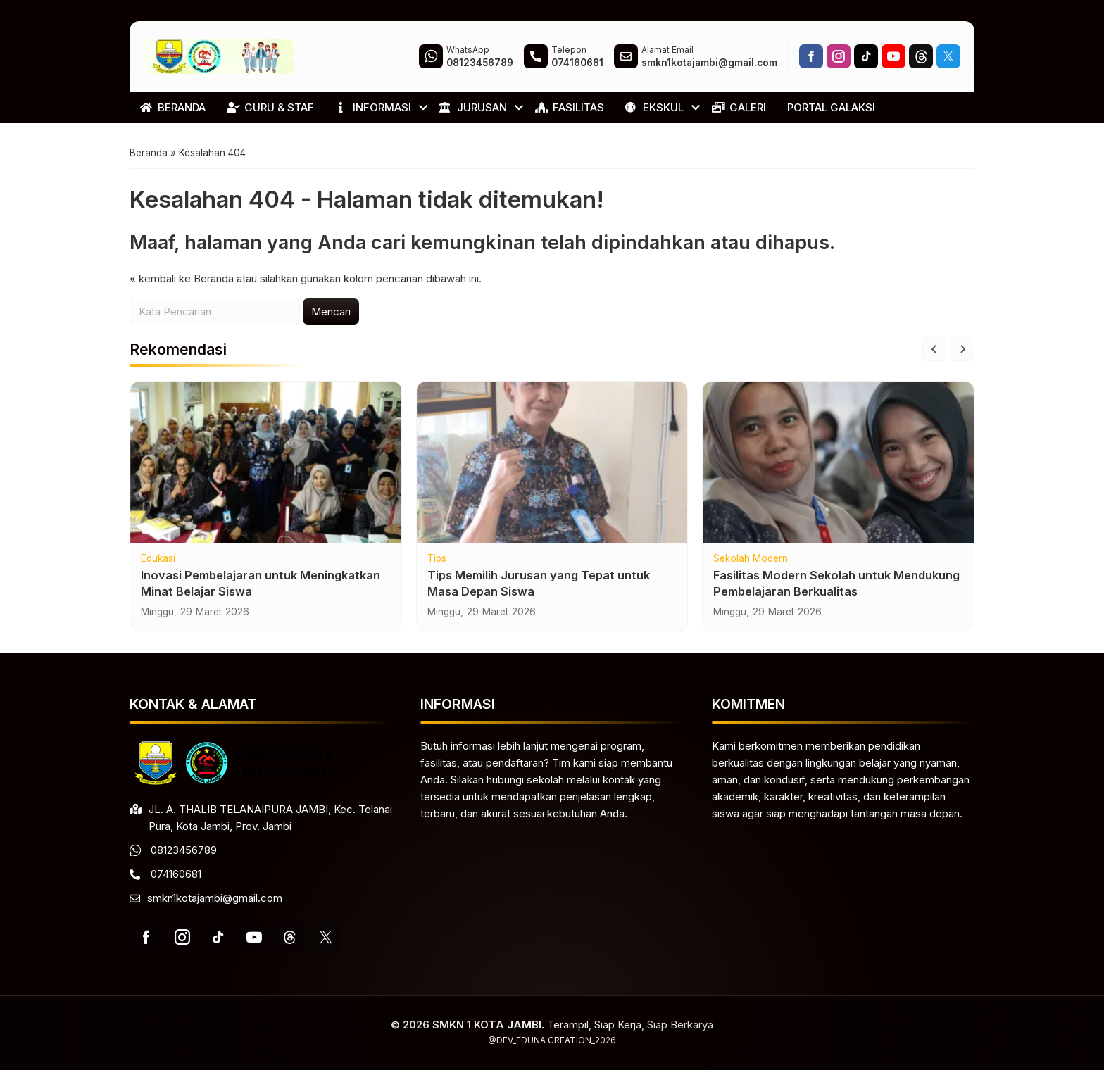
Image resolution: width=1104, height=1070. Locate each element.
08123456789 (184, 850)
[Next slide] (962, 349)
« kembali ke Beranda (182, 278)
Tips (436, 559)
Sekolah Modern (750, 559)
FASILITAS (569, 107)
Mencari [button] (331, 311)
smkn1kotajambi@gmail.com (214, 898)
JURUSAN (473, 107)
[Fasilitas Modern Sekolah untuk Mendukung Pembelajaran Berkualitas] (838, 462)
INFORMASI (373, 107)
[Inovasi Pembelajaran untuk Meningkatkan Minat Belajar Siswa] (265, 462)
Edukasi (158, 559)
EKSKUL (654, 107)
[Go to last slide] (934, 349)
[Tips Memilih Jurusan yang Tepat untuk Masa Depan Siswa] (552, 462)
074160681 (176, 874)
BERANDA (173, 107)
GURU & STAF (270, 107)
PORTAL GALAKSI (831, 107)
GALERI (739, 107)
